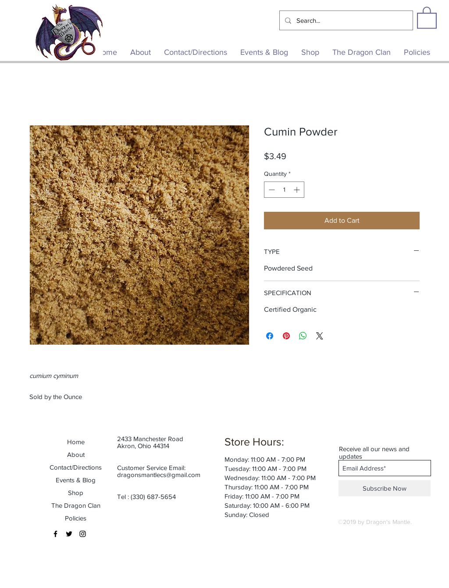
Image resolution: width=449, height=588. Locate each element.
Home (76, 441)
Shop (75, 492)
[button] (427, 17)
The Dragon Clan (75, 505)
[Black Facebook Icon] (55, 534)
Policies (75, 518)
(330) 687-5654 (153, 496)
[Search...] (345, 20)
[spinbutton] (284, 189)
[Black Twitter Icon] (69, 534)
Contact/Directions (76, 467)
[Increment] (297, 189)
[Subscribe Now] (385, 488)
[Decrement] (270, 189)
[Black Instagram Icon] (82, 534)
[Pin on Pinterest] (286, 336)
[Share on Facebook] (269, 336)
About (76, 454)
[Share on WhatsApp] (303, 336)
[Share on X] (319, 336)
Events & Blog (76, 480)
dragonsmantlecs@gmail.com (158, 474)
